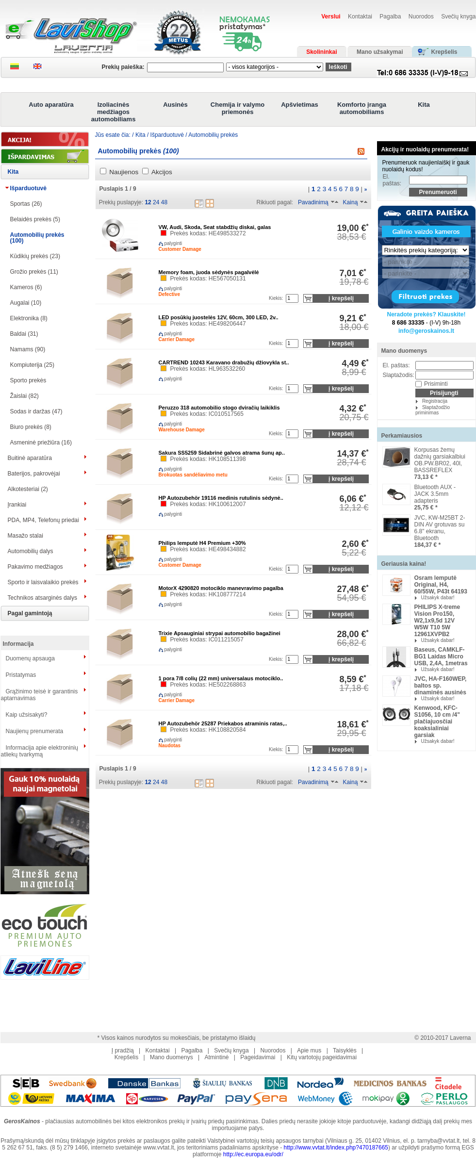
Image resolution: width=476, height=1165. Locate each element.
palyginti (165, 243)
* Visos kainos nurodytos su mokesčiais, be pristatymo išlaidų (177, 1037)
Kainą (350, 202)
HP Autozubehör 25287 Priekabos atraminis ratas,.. (223, 723)
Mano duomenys (404, 350)
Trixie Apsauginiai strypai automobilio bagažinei (219, 633)
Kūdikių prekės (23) (35, 256)
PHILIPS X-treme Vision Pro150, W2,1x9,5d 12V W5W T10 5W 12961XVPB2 (437, 621)
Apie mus (309, 1050)
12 (148, 202)
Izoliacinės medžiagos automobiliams (113, 112)
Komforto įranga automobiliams (361, 108)
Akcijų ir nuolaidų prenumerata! (425, 149)
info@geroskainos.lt (426, 331)
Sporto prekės (28, 380)
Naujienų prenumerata (35, 731)
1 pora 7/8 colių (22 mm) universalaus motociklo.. (221, 678)
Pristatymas (21, 675)
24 (156, 202)
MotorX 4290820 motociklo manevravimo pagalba (221, 588)
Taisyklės (345, 1050)
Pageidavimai (257, 1057)
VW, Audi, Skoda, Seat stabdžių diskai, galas (215, 227)
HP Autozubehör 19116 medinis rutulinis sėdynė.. (221, 498)
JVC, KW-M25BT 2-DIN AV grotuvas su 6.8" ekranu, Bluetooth (439, 527)
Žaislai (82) (24, 396)
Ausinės (175, 104)
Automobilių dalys (30, 551)
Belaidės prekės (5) (35, 219)
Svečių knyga (458, 16)
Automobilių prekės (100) (37, 237)
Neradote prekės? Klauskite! (426, 314)
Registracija (434, 401)
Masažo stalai (25, 535)
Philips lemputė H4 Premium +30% (202, 543)
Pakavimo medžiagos (35, 566)
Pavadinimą (313, 202)
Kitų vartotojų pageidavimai (322, 1057)
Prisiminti (436, 383)
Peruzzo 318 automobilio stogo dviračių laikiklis (219, 407)
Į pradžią (123, 1050)
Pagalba (390, 16)
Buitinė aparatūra (30, 458)
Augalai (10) (26, 302)
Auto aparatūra (51, 104)
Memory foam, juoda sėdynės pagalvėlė (209, 272)
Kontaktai (360, 16)
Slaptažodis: (398, 375)
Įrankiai (17, 504)
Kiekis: (276, 298)
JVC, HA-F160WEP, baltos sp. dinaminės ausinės (440, 685)
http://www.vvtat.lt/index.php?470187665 (336, 1147)
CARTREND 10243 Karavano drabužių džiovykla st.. (224, 362)
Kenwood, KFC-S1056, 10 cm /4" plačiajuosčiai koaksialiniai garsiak (437, 721)
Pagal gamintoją (30, 613)
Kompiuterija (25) (32, 364)
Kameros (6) (26, 287)
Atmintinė (216, 1057)
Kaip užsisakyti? (27, 714)
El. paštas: (392, 180)
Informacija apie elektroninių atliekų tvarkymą (39, 751)
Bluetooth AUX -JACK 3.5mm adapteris (435, 494)
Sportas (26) (26, 203)
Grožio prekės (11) (34, 271)
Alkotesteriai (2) (28, 489)
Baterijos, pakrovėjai (34, 473)
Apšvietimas (299, 104)
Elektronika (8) (29, 318)
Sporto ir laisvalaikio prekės (43, 582)
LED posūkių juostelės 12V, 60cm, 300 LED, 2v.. (219, 317)
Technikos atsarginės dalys (42, 597)
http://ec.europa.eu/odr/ (253, 1154)
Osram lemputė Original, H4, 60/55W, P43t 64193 (440, 584)
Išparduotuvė (28, 188)
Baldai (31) (24, 333)
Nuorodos (421, 16)
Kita (424, 104)
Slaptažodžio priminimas (432, 410)
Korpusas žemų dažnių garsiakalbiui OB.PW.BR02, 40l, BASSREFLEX (439, 460)
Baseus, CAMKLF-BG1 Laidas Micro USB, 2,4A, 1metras (441, 656)
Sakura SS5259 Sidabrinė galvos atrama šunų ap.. (222, 453)
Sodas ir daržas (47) (36, 411)
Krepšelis (126, 1057)
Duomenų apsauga (30, 658)
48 (164, 202)
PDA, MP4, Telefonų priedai (43, 520)
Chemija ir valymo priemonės (237, 108)
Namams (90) (28, 349)
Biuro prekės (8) (30, 427)
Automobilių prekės (213, 134)
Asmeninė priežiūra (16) (41, 442)
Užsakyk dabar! (438, 597)
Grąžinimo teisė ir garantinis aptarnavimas (39, 695)
